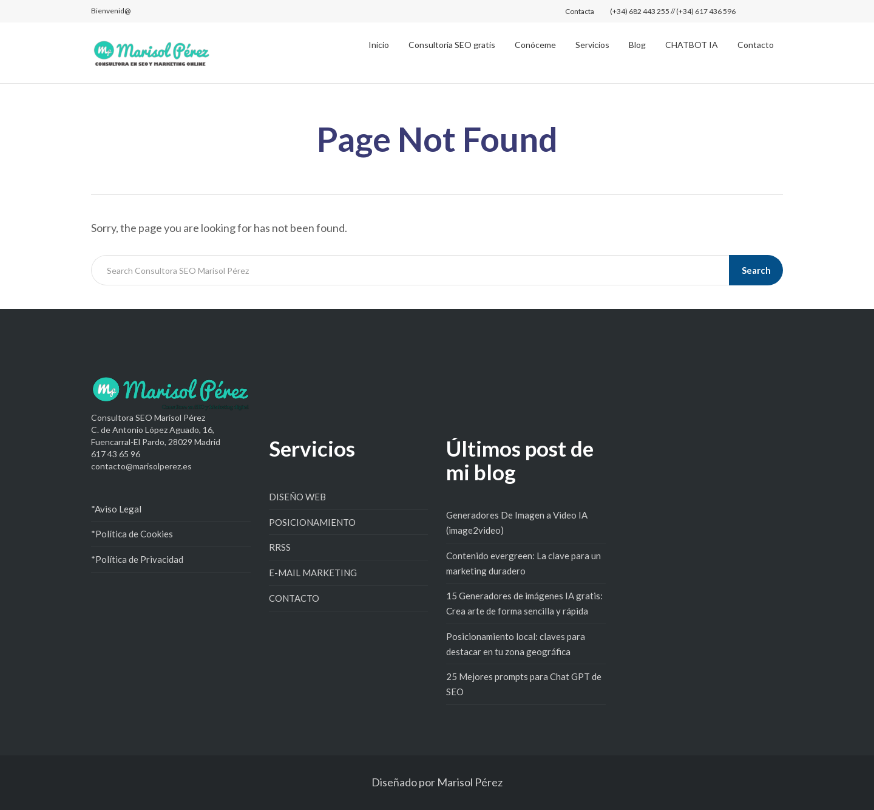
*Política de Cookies (132, 533)
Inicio (378, 44)
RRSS (280, 547)
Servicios (592, 44)
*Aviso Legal (116, 508)
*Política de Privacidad (137, 559)
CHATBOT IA (691, 44)
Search (756, 270)
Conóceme (535, 44)
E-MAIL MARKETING (313, 572)
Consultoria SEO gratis (451, 44)
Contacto (755, 44)
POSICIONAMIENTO (312, 522)
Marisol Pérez (470, 782)
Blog (637, 44)
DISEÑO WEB (297, 496)
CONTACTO (294, 598)
